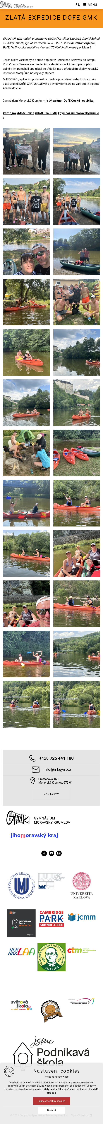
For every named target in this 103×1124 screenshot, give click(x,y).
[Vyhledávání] (78, 4)
